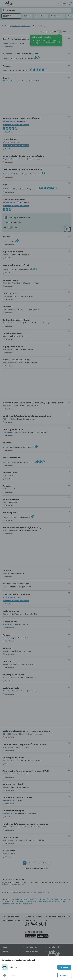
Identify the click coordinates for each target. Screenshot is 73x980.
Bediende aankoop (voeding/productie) (22, 527)
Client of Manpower (10, 734)
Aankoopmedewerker (13, 429)
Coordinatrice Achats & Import (17, 797)
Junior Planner (10, 621)
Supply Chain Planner (13, 252)
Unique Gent (7, 296)
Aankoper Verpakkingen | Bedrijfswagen (22, 118)
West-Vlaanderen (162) (24, 904)
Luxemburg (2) (20, 901)
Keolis (5, 70)
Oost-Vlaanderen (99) (43, 901)
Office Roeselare (9, 142)
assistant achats (11, 688)
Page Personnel (8, 800)
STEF (5, 587)
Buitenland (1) (43, 899)
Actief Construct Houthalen (12, 323)
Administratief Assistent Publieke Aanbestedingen (27, 416)
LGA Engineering (9, 121)
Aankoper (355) (43, 892)
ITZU (4, 475)
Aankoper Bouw (10, 837)
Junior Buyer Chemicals (14, 199)
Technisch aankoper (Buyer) (16, 320)
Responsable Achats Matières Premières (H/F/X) (26, 771)
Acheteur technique (12, 457)
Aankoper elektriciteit (13, 784)
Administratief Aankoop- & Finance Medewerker (26, 824)
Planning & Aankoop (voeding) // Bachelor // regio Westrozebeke (34, 403)
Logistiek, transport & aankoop (20, 26)
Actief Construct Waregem (12, 840)
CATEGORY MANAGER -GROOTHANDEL (20, 54)
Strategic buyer (10, 139)
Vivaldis (5, 255)
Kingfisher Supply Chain (11, 174)
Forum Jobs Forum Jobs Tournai (14, 691)
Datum (45, 868)
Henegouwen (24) (56, 899)
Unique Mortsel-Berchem (12, 432)
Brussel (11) (32, 899)
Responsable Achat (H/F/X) (16, 265)
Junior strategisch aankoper (16, 594)
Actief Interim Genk (10, 363)
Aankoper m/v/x (10, 293)
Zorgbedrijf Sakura (10, 43)
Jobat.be (31, 882)
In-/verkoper (9, 850)
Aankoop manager (17, 884)
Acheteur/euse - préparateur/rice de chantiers (25, 744)
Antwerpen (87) (20, 899)
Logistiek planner (11, 611)
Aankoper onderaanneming (16, 584)
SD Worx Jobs (8, 624)
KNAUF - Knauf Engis (10, 189)
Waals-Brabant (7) (8, 904)
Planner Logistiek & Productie (17, 360)
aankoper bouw (10, 280)
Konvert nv (7, 406)
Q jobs (5, 336)
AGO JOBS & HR (9, 419)
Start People (7, 349)
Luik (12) (9, 901)
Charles (5, 58)
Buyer (5, 184)
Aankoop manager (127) (27, 892)
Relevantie (38, 868)
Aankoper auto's (10, 472)
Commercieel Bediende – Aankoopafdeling (23, 156)
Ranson (5, 614)
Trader (6, 78)
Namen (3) (31, 901)
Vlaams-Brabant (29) (60, 901)
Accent (5, 447)
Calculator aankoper (13, 333)
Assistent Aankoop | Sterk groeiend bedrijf (23, 169)
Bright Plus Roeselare (10, 159)
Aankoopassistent (11, 499)
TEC (4, 241)
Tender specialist (11, 512)
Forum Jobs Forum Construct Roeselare (17, 283)
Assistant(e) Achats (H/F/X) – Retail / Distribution (26, 731)
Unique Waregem (9, 309)
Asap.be (6, 573)
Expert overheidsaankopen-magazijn (21, 39)
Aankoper (7, 66)
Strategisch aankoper (13, 811)
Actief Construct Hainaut (11, 747)
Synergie (6, 462)
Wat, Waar (9, 10)
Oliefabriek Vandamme (11, 81)
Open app (62, 3)
